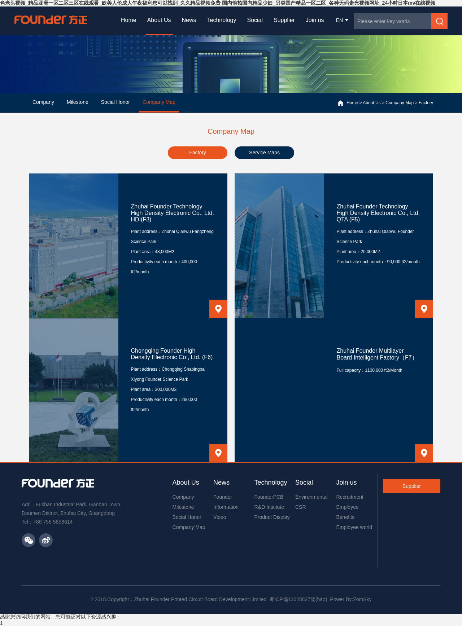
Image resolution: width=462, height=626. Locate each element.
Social (255, 20)
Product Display (272, 517)
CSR (300, 507)
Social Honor (187, 517)
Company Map (399, 102)
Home (128, 20)
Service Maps (264, 152)
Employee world (354, 527)
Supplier (284, 20)
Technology (221, 20)
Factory (426, 102)
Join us (315, 20)
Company (183, 497)
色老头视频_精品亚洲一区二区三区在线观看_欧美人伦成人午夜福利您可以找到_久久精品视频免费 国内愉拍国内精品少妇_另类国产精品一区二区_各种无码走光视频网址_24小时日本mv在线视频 (217, 3)
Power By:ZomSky (350, 599)
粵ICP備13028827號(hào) (298, 599)
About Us (159, 20)
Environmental (311, 497)
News (189, 20)
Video (219, 517)
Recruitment (349, 497)
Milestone (183, 507)
